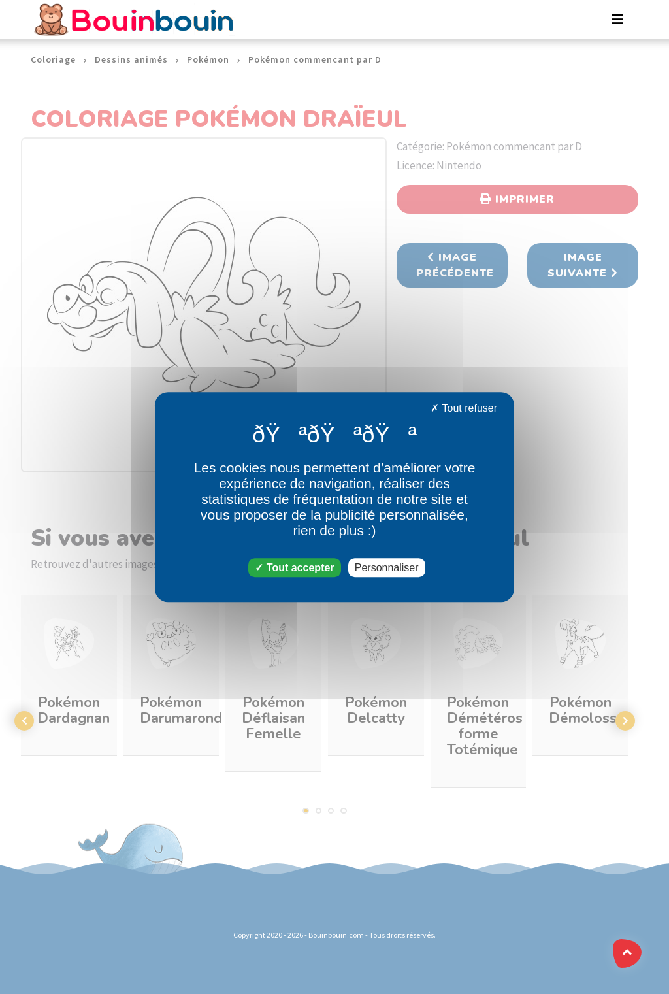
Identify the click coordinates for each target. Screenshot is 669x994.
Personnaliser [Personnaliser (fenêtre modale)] (387, 567)
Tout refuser (464, 408)
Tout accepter (294, 567)
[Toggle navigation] (617, 19)
